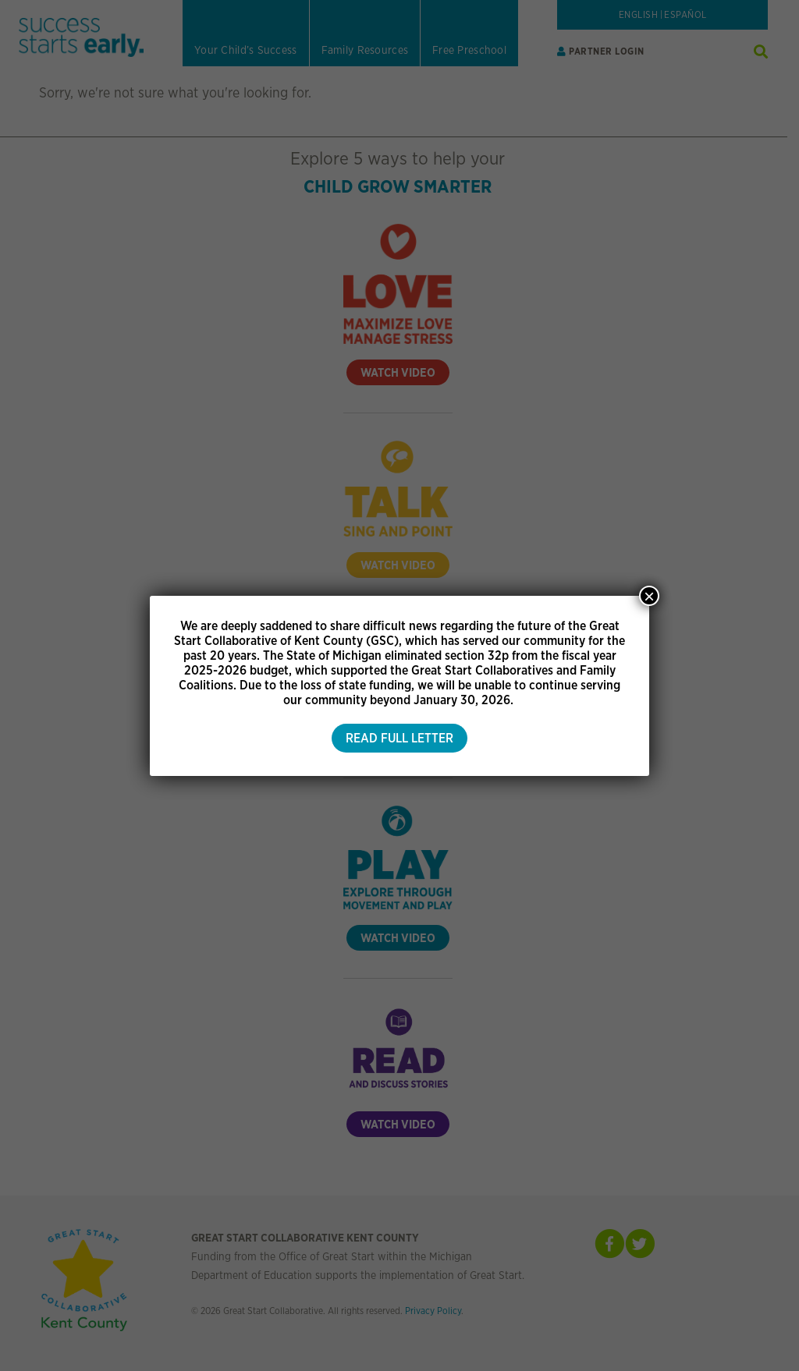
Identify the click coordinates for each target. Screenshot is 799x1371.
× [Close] (649, 596)
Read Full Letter (399, 738)
